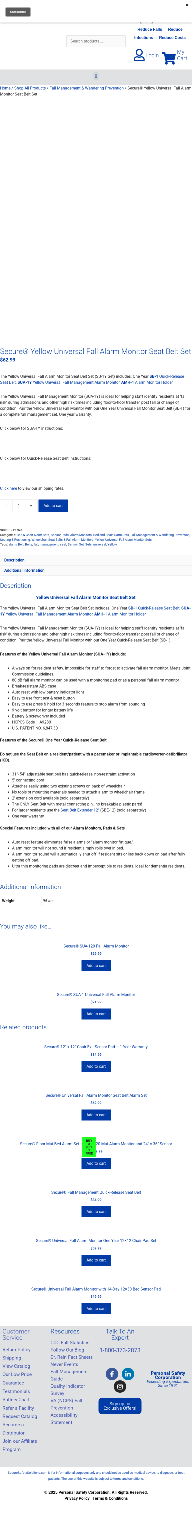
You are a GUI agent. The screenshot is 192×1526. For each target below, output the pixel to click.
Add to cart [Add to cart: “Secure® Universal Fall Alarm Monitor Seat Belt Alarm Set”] (96, 1114)
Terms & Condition (109, 1498)
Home (5, 88)
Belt (21, 544)
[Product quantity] (18, 506)
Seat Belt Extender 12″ (79, 810)
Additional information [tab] (24, 570)
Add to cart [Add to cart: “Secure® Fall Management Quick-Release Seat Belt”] (96, 1211)
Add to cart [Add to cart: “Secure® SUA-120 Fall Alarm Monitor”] (96, 965)
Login (152, 55)
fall (36, 544)
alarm (12, 544)
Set (81, 544)
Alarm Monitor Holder (146, 382)
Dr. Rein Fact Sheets (71, 1357)
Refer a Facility (18, 1408)
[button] (96, 76)
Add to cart (53, 505)
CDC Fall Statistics (70, 1343)
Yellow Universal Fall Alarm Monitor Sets (123, 540)
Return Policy (16, 1349)
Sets (88, 544)
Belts (28, 544)
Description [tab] (14, 560)
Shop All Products (30, 88)
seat (63, 544)
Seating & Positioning (15, 540)
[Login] (139, 55)
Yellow (112, 544)
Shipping (11, 1358)
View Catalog (16, 1366)
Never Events (64, 1364)
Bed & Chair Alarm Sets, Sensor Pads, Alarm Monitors (54, 535)
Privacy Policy (77, 1498)
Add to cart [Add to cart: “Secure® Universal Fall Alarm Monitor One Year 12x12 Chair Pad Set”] (96, 1260)
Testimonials (16, 1391)
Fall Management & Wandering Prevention (87, 88)
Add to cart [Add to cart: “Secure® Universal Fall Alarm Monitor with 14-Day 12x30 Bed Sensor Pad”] (96, 1308)
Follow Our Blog (67, 1350)
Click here (8, 488)
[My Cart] (168, 58)
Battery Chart (16, 1399)
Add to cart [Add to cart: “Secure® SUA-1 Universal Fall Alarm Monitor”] (96, 1014)
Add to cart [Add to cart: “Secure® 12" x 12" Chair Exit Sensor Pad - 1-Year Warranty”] (96, 1066)
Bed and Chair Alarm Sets (111, 535)
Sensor (73, 544)
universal (99, 544)
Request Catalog (19, 1416)
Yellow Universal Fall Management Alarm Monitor (69, 382)
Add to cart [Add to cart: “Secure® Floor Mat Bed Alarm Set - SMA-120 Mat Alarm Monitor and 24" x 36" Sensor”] (96, 1163)
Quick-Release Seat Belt (154, 608)
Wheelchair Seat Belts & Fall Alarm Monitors (63, 540)
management (49, 544)
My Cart (182, 55)
